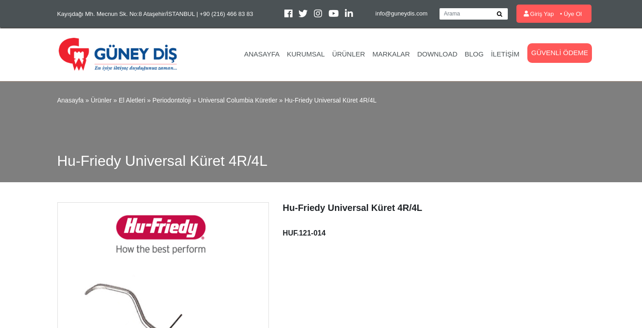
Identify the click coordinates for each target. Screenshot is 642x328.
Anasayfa (261, 54)
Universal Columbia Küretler (237, 100)
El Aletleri (132, 100)
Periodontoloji (171, 100)
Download (437, 54)
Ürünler (348, 54)
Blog (474, 54)
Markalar (391, 54)
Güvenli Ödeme (559, 52)
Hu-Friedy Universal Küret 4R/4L (330, 100)
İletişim (505, 54)
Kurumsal (306, 54)
